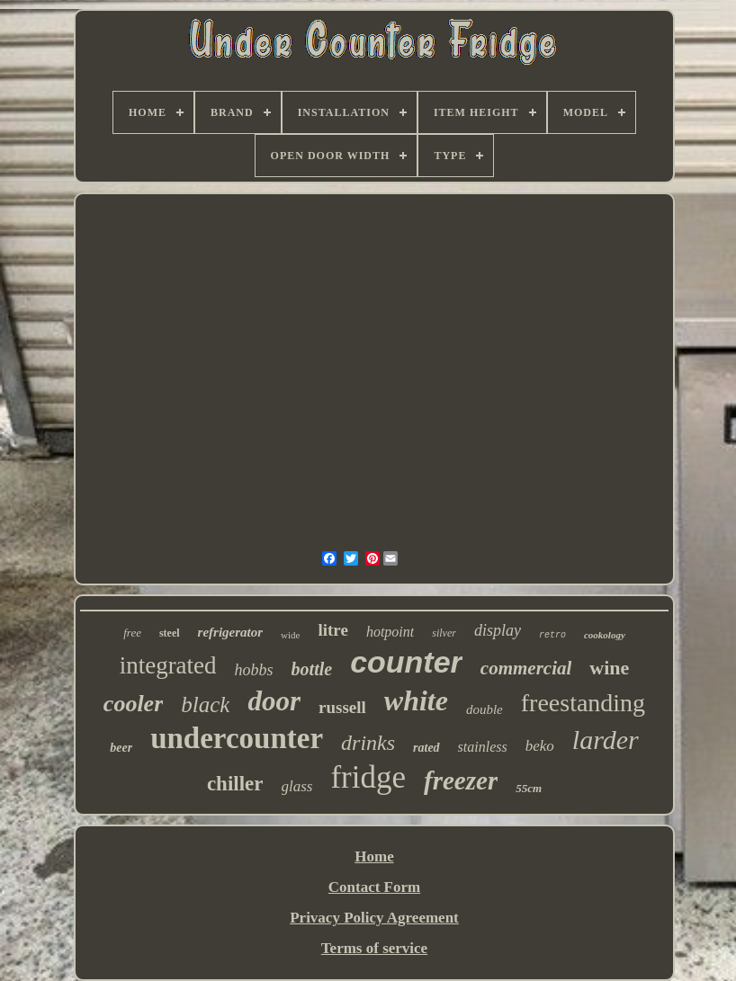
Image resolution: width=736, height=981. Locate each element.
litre (332, 629)
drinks (368, 742)
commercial (525, 668)
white (416, 700)
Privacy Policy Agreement (374, 917)
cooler (133, 704)
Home (374, 856)
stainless (482, 746)
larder (605, 739)
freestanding (583, 703)
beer (121, 747)
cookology (604, 634)
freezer (461, 780)
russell (342, 707)
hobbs (254, 670)
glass (297, 786)
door (274, 701)
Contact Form (374, 887)
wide (290, 634)
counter (406, 662)
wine (609, 667)
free (132, 632)
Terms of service (374, 948)
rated (426, 747)
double (484, 709)
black (205, 704)
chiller (235, 783)
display (497, 630)
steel (169, 633)
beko (539, 745)
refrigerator (231, 632)
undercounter (236, 738)
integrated (168, 665)
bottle (312, 669)
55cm (529, 788)
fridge (368, 777)
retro (552, 635)
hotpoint (390, 631)
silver (444, 633)
